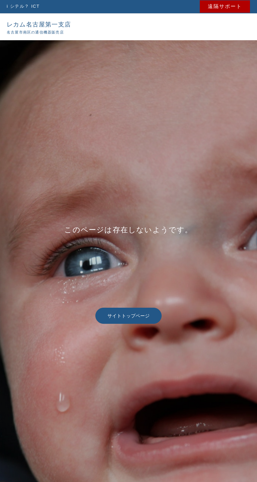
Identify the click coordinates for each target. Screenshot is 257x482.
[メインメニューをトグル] (239, 26)
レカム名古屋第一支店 (42, 23)
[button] (225, 6)
